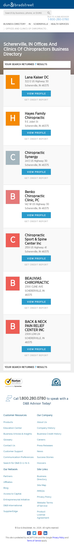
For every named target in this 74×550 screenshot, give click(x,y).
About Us (42, 422)
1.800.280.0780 (33, 399)
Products (8, 422)
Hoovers (41, 463)
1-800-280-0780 (58, 19)
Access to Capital (12, 493)
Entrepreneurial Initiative (16, 499)
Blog (5, 488)
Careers (41, 439)
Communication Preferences (18, 457)
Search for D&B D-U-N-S (16, 463)
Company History (46, 428)
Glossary (7, 439)
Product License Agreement (43, 514)
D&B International (12, 505)
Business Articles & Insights (17, 434)
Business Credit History (49, 434)
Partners (7, 476)
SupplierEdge (10, 511)
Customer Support (13, 451)
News (40, 451)
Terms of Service (34, 541)
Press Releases (45, 445)
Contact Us (9, 445)
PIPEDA (41, 491)
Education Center (12, 428)
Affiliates (7, 482)
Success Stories (45, 457)
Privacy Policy (44, 497)
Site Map (41, 485)
